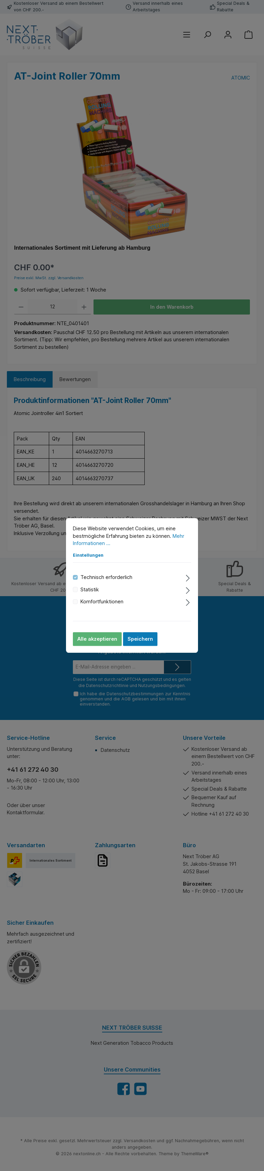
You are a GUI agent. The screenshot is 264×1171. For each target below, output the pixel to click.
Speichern (140, 639)
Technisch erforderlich (106, 577)
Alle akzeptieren (97, 639)
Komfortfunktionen (101, 601)
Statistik (89, 589)
